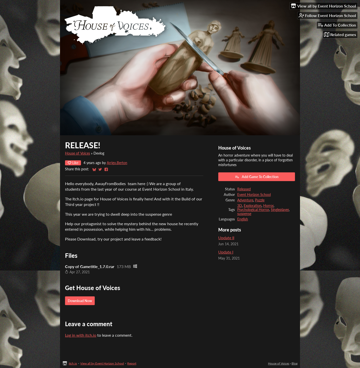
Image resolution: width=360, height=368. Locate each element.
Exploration (253, 206)
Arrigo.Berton (117, 163)
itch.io (73, 363)
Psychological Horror (253, 210)
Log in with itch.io (80, 335)
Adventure (245, 200)
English (242, 219)
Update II (226, 237)
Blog (295, 363)
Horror (268, 206)
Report (131, 363)
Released (244, 189)
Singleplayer (280, 210)
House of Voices (77, 153)
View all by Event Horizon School (102, 363)
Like (73, 163)
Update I (225, 252)
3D (239, 206)
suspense (244, 214)
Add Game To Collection (256, 177)
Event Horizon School (254, 195)
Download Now (80, 301)
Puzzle (259, 200)
